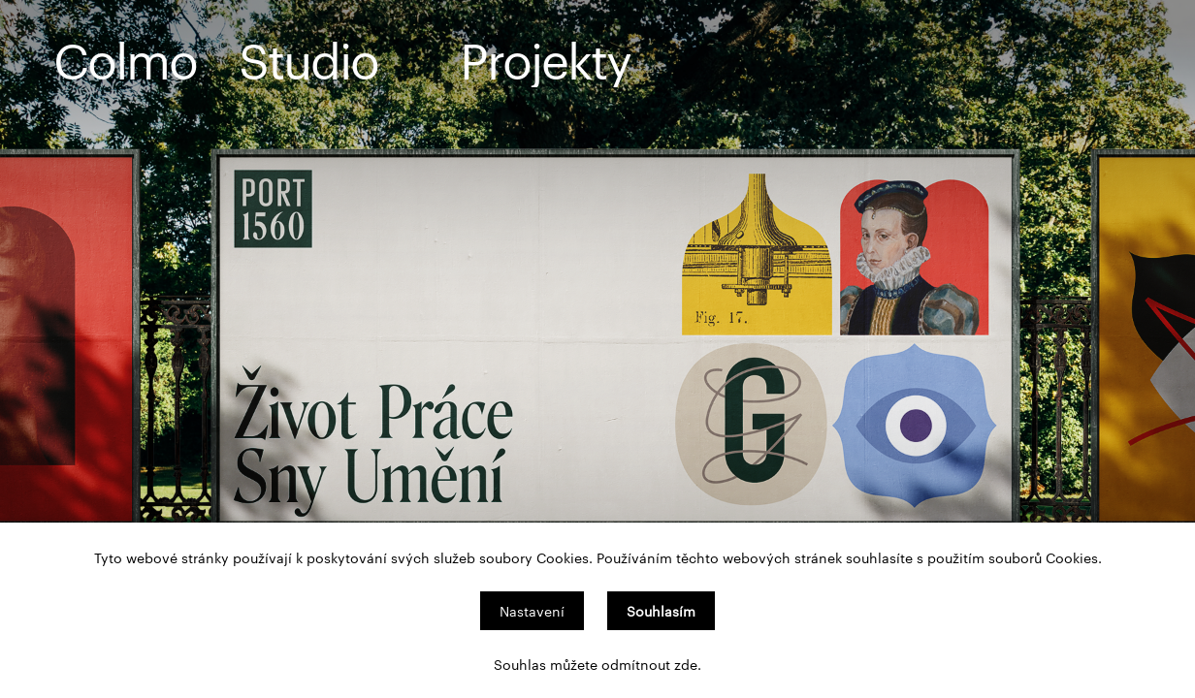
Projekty (545, 58)
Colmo (125, 58)
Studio (308, 58)
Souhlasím (661, 610)
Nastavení (532, 610)
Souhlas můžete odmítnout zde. (597, 664)
